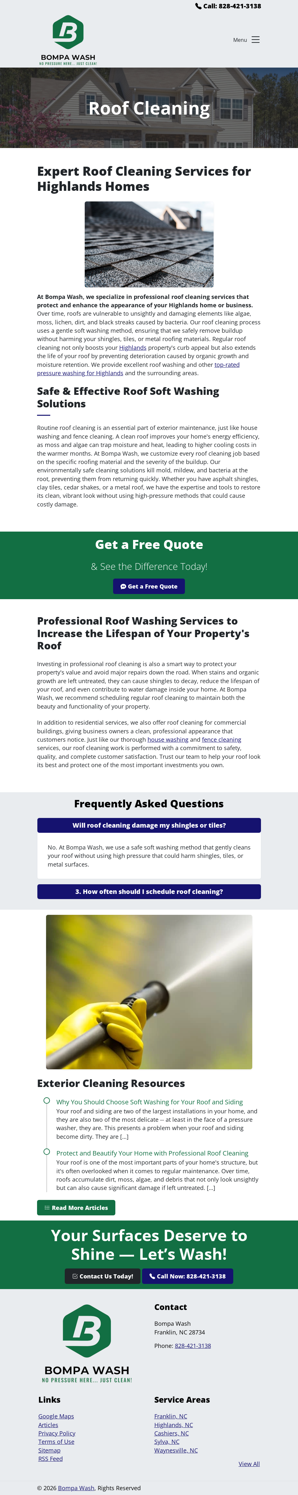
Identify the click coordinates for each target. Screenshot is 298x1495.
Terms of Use (56, 1441)
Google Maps (56, 1416)
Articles (48, 1425)
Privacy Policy (56, 1433)
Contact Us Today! (102, 1276)
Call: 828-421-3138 (228, 6)
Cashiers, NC (171, 1433)
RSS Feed (50, 1458)
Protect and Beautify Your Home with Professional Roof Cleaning (152, 1153)
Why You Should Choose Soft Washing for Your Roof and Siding (149, 1102)
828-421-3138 (193, 1346)
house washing (168, 739)
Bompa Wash (76, 1488)
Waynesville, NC (176, 1450)
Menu (247, 40)
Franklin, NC (170, 1416)
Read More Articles (76, 1208)
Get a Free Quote (149, 586)
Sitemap (49, 1450)
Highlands (133, 347)
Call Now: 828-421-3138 (187, 1276)
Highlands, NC (173, 1425)
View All (249, 1464)
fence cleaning (221, 739)
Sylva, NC (166, 1441)
